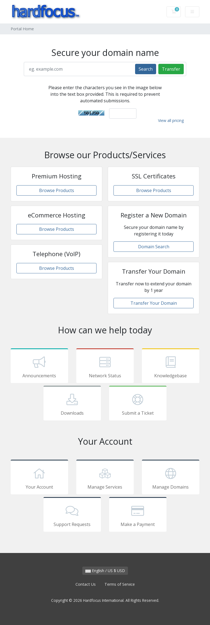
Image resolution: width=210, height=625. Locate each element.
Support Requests (72, 515)
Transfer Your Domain (153, 303)
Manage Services (105, 478)
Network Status (105, 367)
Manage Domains (170, 478)
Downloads (72, 404)
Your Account (39, 478)
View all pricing (171, 120)
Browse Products (56, 190)
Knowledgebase (170, 367)
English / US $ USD (105, 570)
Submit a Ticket (138, 404)
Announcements (39, 367)
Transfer (171, 69)
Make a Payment (138, 515)
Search (146, 69)
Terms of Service (119, 584)
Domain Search (153, 247)
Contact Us (85, 584)
